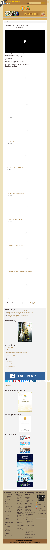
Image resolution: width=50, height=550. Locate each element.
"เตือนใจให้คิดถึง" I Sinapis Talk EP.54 (16, 193)
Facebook (8, 392)
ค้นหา (43, 3)
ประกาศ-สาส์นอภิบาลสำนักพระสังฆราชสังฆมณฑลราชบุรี (16, 352)
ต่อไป (30, 303)
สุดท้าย (34, 303)
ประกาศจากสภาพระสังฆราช (11, 355)
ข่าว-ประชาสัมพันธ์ (9, 347)
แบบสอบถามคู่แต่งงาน (29, 502)
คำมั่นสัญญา (27, 503)
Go (44, 28)
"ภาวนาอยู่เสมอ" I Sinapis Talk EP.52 (15, 245)
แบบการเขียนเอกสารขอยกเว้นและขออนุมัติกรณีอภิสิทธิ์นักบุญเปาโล (30, 542)
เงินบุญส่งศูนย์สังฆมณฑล (10, 366)
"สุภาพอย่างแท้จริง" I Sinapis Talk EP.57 (16, 116)
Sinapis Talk (7, 27)
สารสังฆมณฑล (8, 350)
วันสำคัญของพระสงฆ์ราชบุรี (11, 369)
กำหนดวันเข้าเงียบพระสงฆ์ (11, 363)
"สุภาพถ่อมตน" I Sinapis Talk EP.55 (15, 167)
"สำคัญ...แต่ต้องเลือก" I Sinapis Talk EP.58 (16, 90)
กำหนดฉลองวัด (9, 361)
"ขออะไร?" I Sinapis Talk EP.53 (15, 219)
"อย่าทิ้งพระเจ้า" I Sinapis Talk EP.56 (16, 142)
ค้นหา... (27, 3)
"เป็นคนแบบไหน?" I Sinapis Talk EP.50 (16, 297)
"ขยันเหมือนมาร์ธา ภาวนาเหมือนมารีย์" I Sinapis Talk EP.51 (20, 271)
